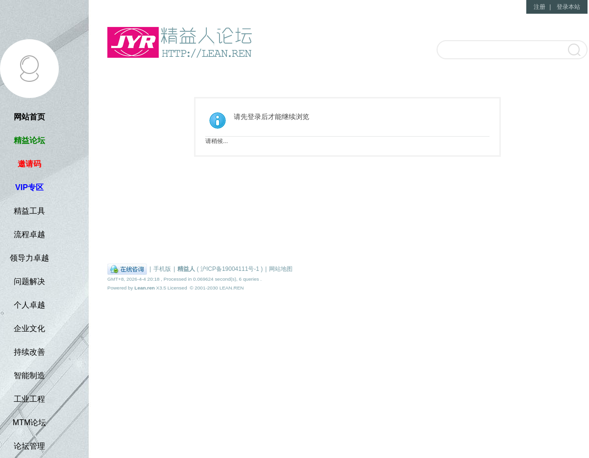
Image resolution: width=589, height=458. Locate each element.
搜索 (574, 50)
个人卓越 (29, 305)
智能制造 (29, 375)
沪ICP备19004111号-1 (229, 268)
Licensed (177, 287)
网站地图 (281, 268)
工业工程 (29, 399)
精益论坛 (29, 140)
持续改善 (29, 352)
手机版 (162, 268)
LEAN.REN (232, 287)
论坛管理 (29, 446)
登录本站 (568, 6)
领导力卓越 (29, 258)
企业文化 (29, 328)
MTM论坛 (29, 422)
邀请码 (29, 164)
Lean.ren (144, 287)
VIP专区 (29, 187)
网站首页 (29, 117)
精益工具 (29, 211)
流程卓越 (29, 234)
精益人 (186, 268)
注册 (539, 6)
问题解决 (29, 281)
